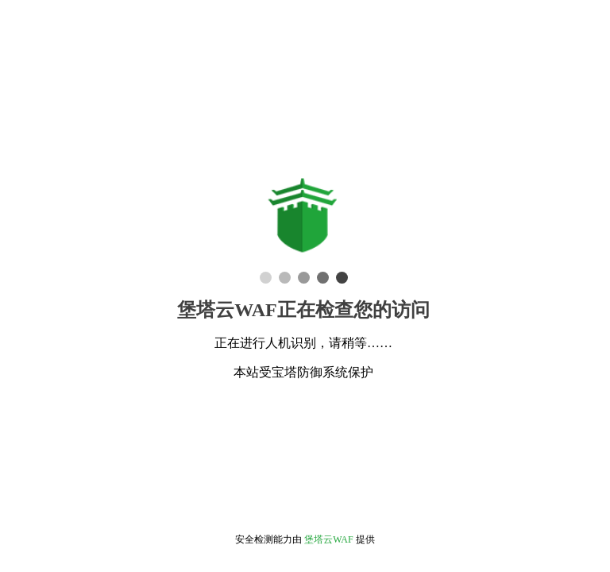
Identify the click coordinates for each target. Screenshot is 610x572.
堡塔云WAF (328, 539)
